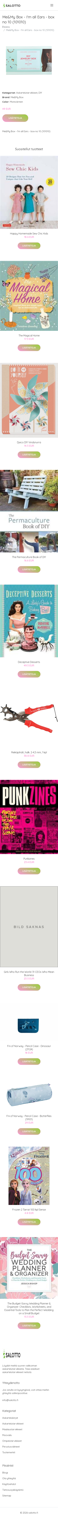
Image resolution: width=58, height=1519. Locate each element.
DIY (40, 92)
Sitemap (6, 1495)
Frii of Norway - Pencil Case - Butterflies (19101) (29, 1117)
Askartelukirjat (10, 1417)
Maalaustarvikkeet (12, 1429)
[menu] (52, 5)
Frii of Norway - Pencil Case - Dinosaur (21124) (29, 1047)
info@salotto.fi (10, 1400)
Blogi (5, 1472)
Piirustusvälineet (11, 1446)
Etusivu (6, 26)
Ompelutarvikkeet (12, 1440)
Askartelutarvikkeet (26, 92)
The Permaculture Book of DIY (29, 557)
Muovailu (7, 1435)
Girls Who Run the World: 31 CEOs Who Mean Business (29, 973)
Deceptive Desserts (29, 662)
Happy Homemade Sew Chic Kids (29, 233)
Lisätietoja (15, 118)
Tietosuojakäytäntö (13, 1489)
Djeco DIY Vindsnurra (29, 442)
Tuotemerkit (8, 1452)
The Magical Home (29, 335)
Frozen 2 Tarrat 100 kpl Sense (29, 1209)
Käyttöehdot (9, 1484)
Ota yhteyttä (9, 1478)
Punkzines (29, 858)
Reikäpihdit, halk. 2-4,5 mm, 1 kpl (29, 752)
